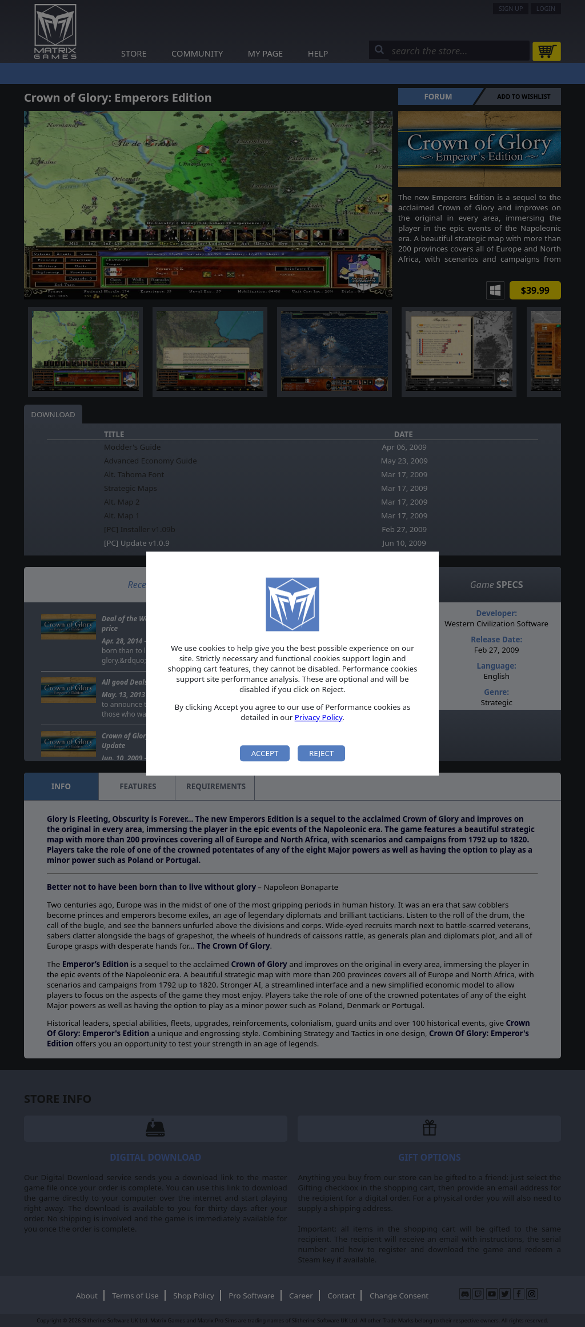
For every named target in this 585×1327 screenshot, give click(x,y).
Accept (265, 753)
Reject (321, 753)
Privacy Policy (319, 717)
